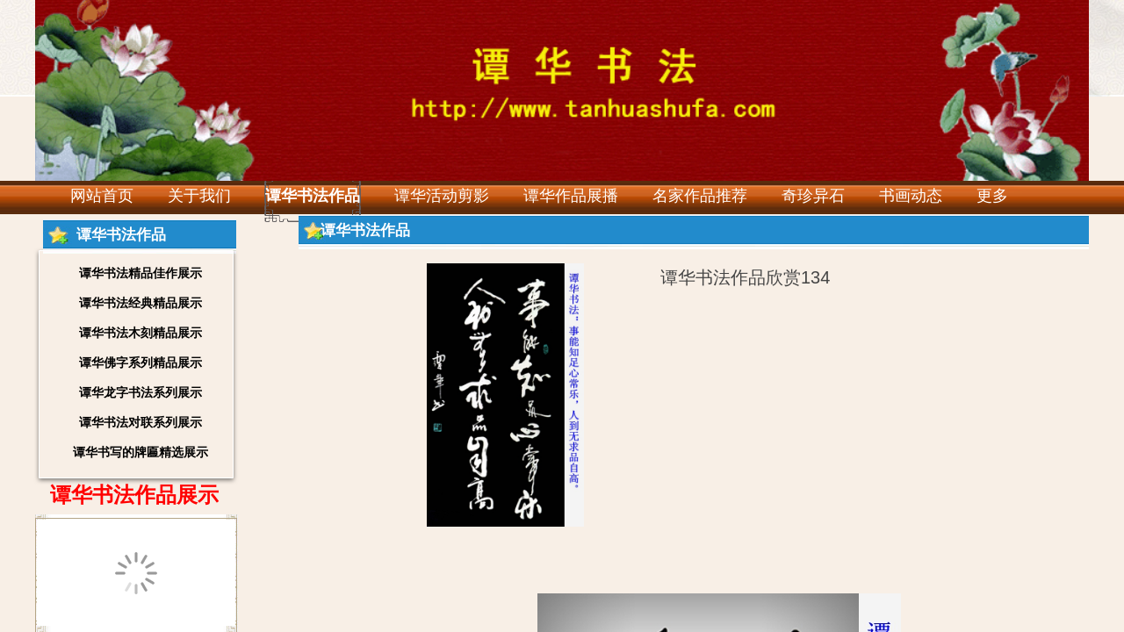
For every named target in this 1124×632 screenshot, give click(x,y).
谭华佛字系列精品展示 (140, 363)
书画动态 (910, 196)
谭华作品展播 (570, 196)
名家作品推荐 (699, 196)
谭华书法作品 (312, 196)
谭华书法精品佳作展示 (140, 273)
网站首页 (101, 196)
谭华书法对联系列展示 (140, 422)
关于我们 (199, 196)
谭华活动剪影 (441, 196)
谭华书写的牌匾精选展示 (140, 452)
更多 (992, 196)
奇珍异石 (813, 196)
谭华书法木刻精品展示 (140, 333)
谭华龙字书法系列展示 (140, 392)
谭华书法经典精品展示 (140, 303)
